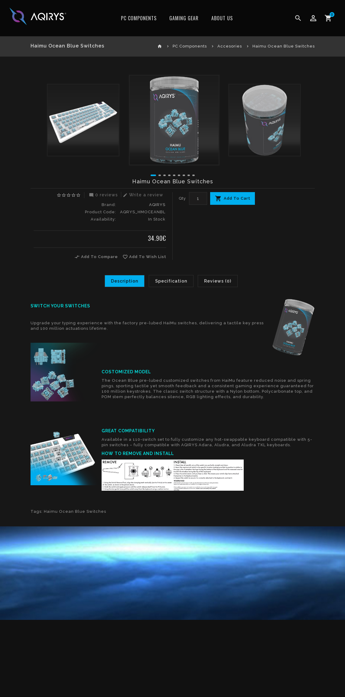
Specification (171, 281)
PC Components (139, 18)
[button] (153, 175)
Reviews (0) (217, 281)
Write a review (142, 194)
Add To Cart (237, 198)
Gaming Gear (184, 18)
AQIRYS (157, 204)
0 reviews (102, 194)
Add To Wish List (144, 257)
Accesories (229, 46)
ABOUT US (222, 18)
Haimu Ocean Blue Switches (283, 46)
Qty (182, 198)
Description (124, 281)
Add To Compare (96, 257)
